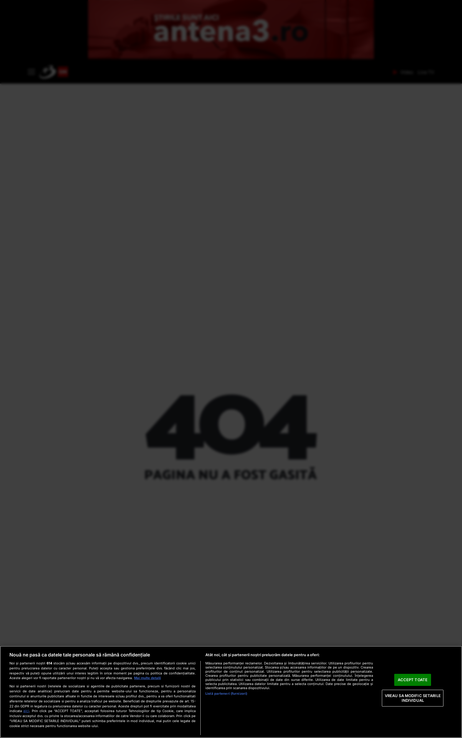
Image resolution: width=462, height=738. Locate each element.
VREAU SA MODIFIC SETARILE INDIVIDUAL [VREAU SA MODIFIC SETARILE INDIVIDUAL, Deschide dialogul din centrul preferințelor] (413, 698)
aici (26, 711)
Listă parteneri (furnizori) (226, 693)
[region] (231, 692)
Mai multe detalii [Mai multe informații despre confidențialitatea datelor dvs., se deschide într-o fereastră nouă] (147, 678)
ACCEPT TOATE (413, 679)
